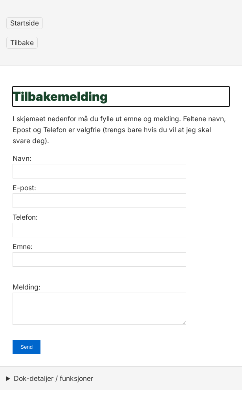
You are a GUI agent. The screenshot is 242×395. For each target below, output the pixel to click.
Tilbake (22, 42)
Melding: (26, 287)
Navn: (22, 158)
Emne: (23, 246)
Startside (24, 23)
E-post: (24, 188)
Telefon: (25, 217)
